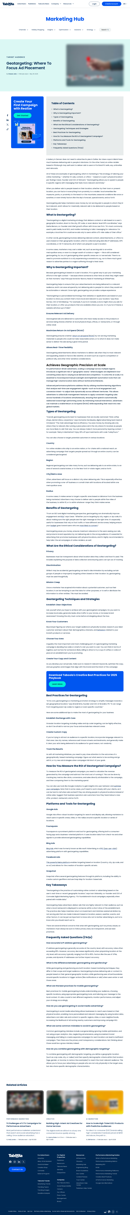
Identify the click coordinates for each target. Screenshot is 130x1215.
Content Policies (81, 1177)
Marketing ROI (100, 1164)
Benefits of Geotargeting (64, 121)
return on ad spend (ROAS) (83, 336)
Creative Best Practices (104, 1177)
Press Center (61, 1195)
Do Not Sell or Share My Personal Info (63, 1211)
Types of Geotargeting (63, 117)
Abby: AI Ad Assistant (44, 1161)
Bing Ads (49, 848)
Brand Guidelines (82, 1171)
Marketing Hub (65, 18)
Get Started (22, 115)
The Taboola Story (63, 1183)
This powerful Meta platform (58, 862)
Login (94, 4)
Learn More (57, 684)
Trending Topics (43, 1187)
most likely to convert (89, 525)
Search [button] (105, 30)
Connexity (41, 1171)
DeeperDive (61, 1173)
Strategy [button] (90, 30)
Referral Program (43, 1174)
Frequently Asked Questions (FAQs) (68, 148)
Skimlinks (60, 1170)
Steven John (12, 74)
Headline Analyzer (44, 1193)
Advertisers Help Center (82, 1184)
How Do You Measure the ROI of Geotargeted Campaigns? (78, 136)
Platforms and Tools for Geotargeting (69, 140)
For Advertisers (43, 1155)
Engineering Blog (82, 1167)
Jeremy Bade (52, 1137)
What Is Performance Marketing (106, 1158)
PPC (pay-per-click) (108, 848)
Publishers (32, 4)
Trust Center (80, 1180)
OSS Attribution (81, 1211)
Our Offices (61, 1192)
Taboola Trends (44, 1181)
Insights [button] (50, 30)
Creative (50, 1119)
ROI (62, 516)
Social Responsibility (64, 1186)
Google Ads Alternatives (104, 1183)
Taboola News (43, 4)
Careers (60, 1189)
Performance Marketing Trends (106, 1174)
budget (53, 525)
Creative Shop (42, 1167)
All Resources (81, 1158)
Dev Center (80, 1174)
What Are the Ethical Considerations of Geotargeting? (76, 124)
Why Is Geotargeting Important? (67, 113)
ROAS (97, 1167)
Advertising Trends (44, 1184)
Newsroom (61, 1163)
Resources (67, 4)
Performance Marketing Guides (108, 1155)
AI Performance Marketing (104, 1180)
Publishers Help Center (84, 1188)
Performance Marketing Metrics (106, 1161)
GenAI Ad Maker (43, 1164)
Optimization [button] (63, 30)
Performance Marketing (17, 1119)
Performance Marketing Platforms (107, 1171)
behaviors (101, 630)
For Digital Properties (61, 1156)
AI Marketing (92, 1119)
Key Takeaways (60, 144)
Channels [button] (22, 30)
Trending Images (43, 1190)
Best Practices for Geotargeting (66, 132)
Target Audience (15, 57)
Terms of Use (22, 1211)
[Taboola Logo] (8, 4)
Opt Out (29, 1211)
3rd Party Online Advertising (42, 1211)
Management (61, 1198)
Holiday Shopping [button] (38, 30)
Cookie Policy (12, 1211)
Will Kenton (91, 1139)
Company (55, 4)
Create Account (111, 4)
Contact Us (17, 1169)
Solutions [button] (77, 30)
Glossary (79, 1161)
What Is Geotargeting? (63, 109)
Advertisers (21, 4)
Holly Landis (12, 1139)
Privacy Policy (91, 1211)
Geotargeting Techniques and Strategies (70, 128)
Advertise (41, 1158)
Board (59, 1201)
